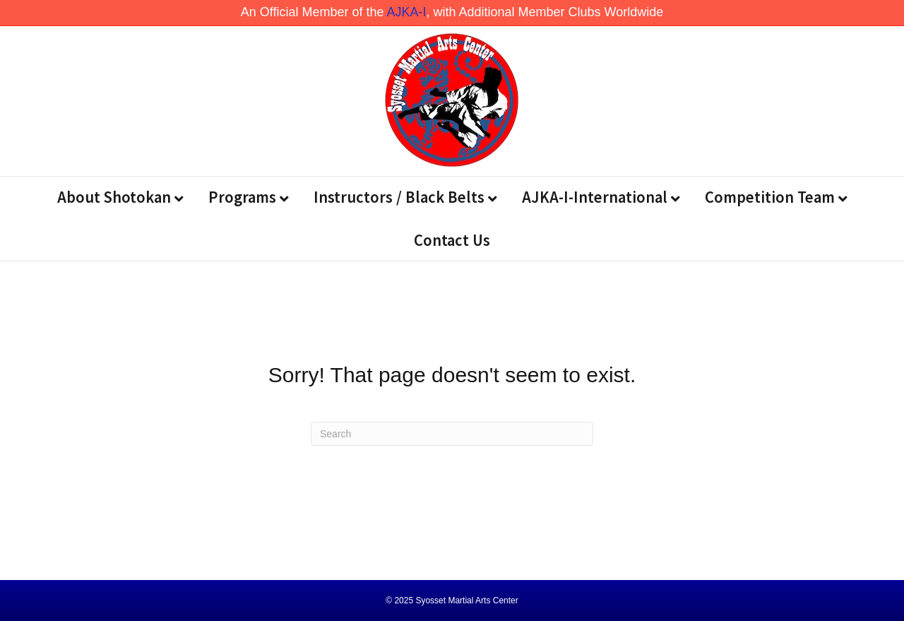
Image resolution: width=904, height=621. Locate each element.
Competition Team (770, 197)
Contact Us (452, 240)
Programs (242, 197)
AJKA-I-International (594, 197)
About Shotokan (114, 197)
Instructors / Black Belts (399, 197)
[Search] (452, 434)
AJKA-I (406, 12)
